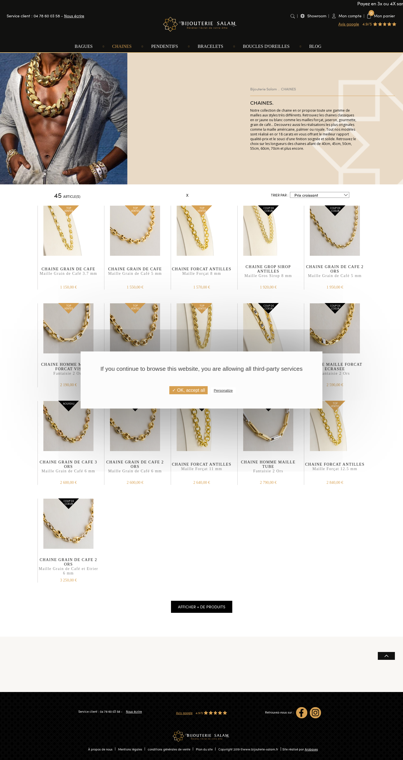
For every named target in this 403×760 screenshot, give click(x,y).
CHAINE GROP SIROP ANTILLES (268, 274)
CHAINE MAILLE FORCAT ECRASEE (334, 371)
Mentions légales (130, 749)
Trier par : (279, 195)
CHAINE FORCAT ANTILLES (201, 274)
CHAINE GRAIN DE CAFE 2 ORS (334, 274)
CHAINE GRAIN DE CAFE (68, 274)
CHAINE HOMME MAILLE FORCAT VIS (68, 371)
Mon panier (382, 15)
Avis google (348, 24)
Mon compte (350, 15)
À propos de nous (100, 749)
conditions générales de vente (169, 749)
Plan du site (204, 749)
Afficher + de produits (201, 606)
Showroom (316, 15)
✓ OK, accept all (188, 390)
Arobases (311, 749)
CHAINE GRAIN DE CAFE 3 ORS (68, 469)
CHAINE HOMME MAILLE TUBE (268, 469)
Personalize (223, 390)
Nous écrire (74, 15)
